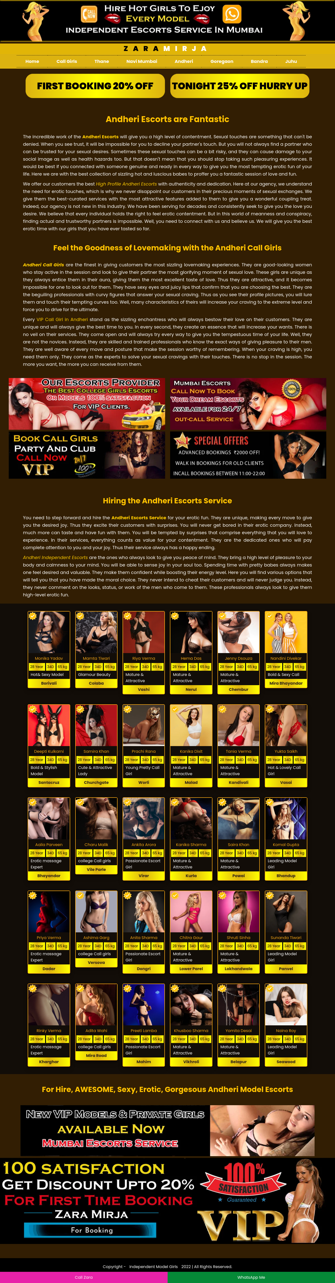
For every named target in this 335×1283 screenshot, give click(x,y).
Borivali (49, 683)
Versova (96, 962)
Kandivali (239, 782)
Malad (191, 782)
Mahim (143, 1062)
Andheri (184, 61)
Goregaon (221, 61)
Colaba (96, 683)
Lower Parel (191, 969)
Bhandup (286, 876)
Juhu (291, 61)
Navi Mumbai (142, 61)
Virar (144, 876)
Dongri (144, 969)
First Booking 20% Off (95, 86)
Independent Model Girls (153, 1267)
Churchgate (96, 782)
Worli (143, 782)
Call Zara (84, 1277)
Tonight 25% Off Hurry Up (240, 86)
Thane (102, 61)
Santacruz (48, 782)
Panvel (286, 969)
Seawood (286, 1062)
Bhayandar (49, 876)
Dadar (49, 969)
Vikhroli (191, 1062)
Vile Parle (96, 869)
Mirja (167, 48)
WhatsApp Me (251, 1277)
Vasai (286, 782)
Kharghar (49, 1062)
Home (32, 61)
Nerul (191, 689)
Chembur (238, 689)
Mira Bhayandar (286, 683)
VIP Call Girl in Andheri (62, 319)
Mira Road (96, 1055)
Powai (238, 876)
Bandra (259, 61)
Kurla (191, 876)
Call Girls (67, 61)
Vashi (144, 689)
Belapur (239, 1062)
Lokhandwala (238, 969)
